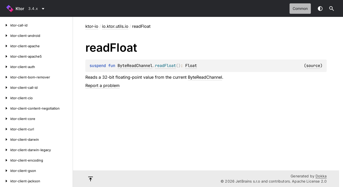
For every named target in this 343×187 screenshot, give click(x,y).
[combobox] (37, 8)
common (300, 8)
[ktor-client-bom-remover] (5, 77)
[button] (331, 8)
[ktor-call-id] (5, 25)
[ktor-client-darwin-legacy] (5, 150)
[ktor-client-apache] (5, 46)
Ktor (20, 8)
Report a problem (102, 85)
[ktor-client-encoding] (5, 160)
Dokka (321, 176)
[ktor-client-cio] (5, 98)
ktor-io (91, 26)
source (313, 65)
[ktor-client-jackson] (5, 181)
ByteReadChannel (135, 65)
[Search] (331, 8)
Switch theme (320, 8)
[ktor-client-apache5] (5, 56)
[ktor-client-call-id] (5, 87)
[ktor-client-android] (5, 35)
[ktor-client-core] (5, 118)
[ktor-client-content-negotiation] (5, 108)
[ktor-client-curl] (5, 129)
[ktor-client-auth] (5, 67)
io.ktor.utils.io (115, 26)
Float (191, 65)
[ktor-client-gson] (5, 170)
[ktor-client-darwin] (5, 139)
